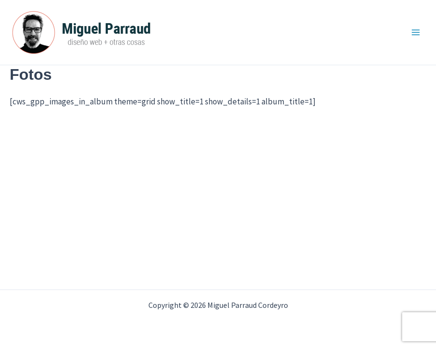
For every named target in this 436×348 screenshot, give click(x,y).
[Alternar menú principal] (415, 32)
